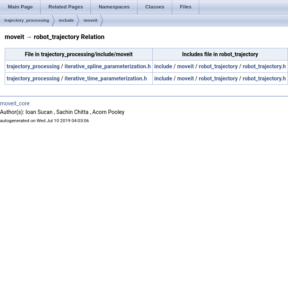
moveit (90, 20)
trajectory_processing (26, 20)
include (66, 20)
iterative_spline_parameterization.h (108, 66)
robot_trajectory (218, 66)
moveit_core (15, 103)
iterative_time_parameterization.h (106, 78)
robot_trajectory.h (264, 66)
